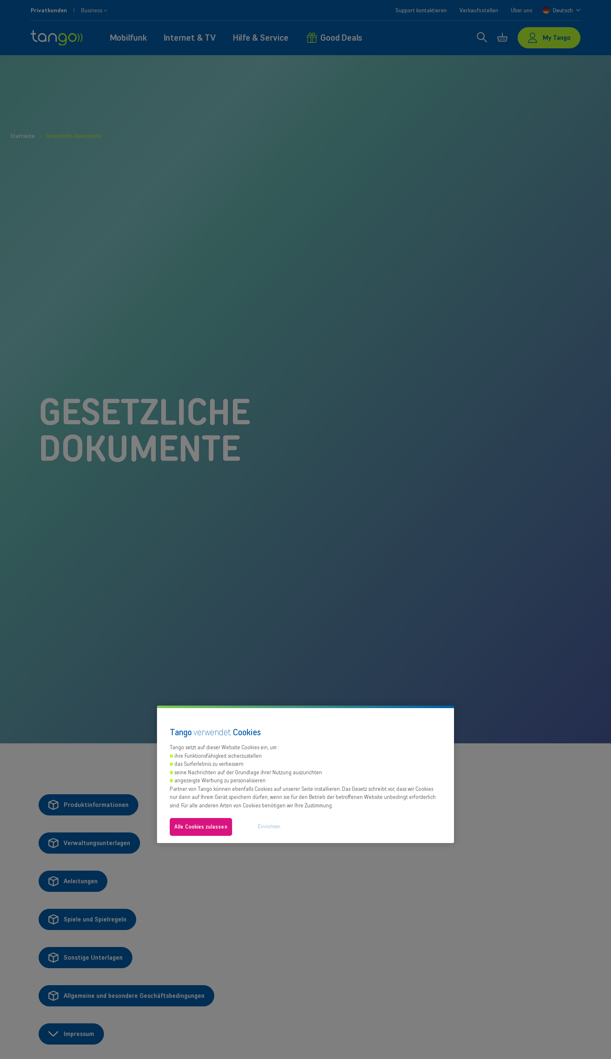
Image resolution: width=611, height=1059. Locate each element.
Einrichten (269, 826)
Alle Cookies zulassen (200, 826)
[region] (305, 774)
